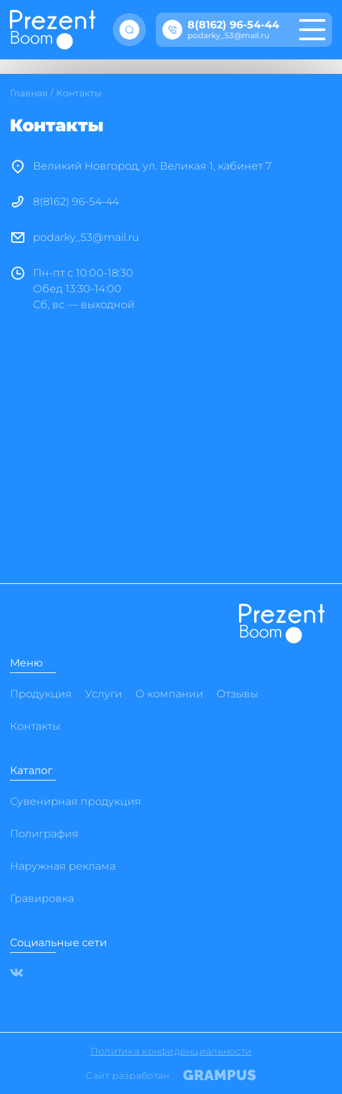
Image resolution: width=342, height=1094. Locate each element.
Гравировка (42, 898)
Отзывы (237, 694)
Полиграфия (44, 833)
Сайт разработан (171, 1075)
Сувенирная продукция (75, 801)
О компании (169, 694)
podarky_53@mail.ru (228, 36)
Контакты (35, 726)
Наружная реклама (63, 866)
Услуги (103, 694)
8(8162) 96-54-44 (233, 25)
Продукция (41, 694)
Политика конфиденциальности (171, 1051)
